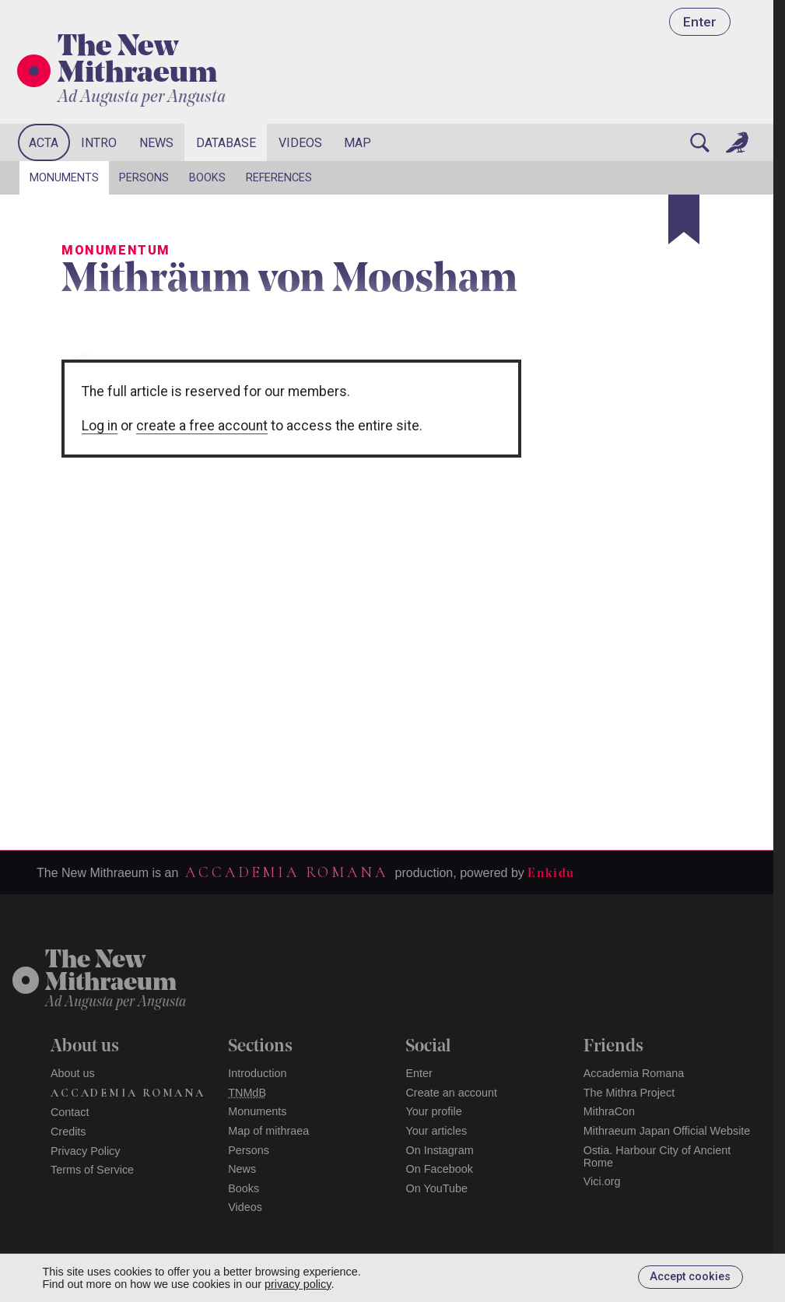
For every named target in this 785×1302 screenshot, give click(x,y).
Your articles (436, 1131)
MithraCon (609, 1111)
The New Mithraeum (137, 61)
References (279, 177)
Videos (300, 142)
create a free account (202, 425)
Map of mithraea (268, 1131)
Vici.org (602, 1181)
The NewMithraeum (111, 972)
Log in (99, 425)
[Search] (699, 142)
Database (226, 142)
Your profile (433, 1111)
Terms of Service (92, 1169)
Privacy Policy (86, 1151)
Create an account (451, 1092)
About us (73, 1073)
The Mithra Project (629, 1092)
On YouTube (436, 1188)
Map (357, 142)
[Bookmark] (683, 219)
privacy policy (298, 1284)
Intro (99, 142)
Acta (43, 142)
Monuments (64, 177)
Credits (68, 1131)
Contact (70, 1112)
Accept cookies (690, 1276)
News (156, 142)
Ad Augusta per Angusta (142, 98)
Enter (700, 22)
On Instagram (439, 1150)
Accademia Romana (286, 872)
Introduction (257, 1073)
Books (207, 177)
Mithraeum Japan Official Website (667, 1131)
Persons (144, 177)
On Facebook (438, 1169)
